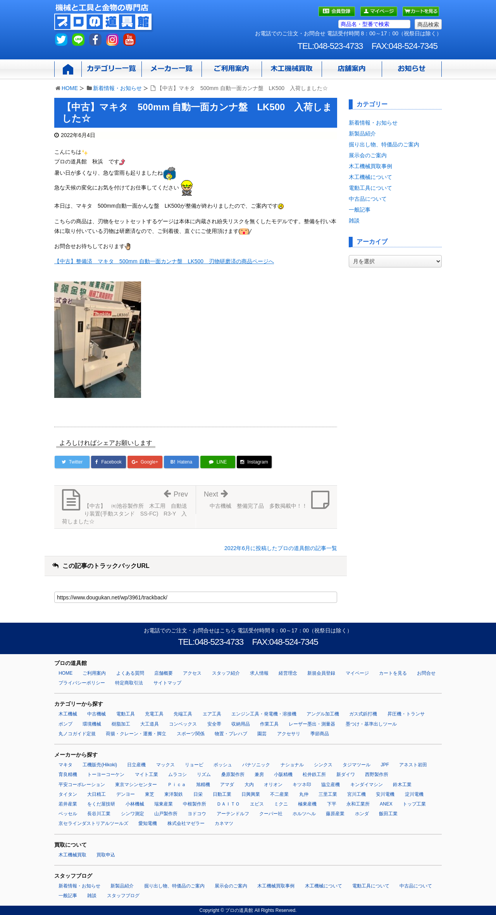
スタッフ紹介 (226, 673)
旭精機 (203, 784)
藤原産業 (335, 813)
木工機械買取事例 (370, 166)
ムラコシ (177, 774)
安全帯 (214, 724)
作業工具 (269, 724)
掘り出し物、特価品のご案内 (384, 144)
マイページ (357, 673)
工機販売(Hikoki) (100, 764)
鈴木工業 (402, 784)
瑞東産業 (163, 804)
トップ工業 (414, 804)
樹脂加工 (121, 724)
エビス (257, 804)
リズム (204, 774)
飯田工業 (388, 813)
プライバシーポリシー (82, 683)
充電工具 (154, 714)
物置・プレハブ (231, 733)
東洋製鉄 (173, 794)
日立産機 (136, 764)
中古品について (368, 199)
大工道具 (149, 724)
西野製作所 (376, 774)
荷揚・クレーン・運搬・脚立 (136, 733)
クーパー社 (270, 813)
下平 (331, 804)
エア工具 (212, 714)
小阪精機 (283, 774)
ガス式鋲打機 (363, 714)
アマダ (227, 784)
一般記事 (359, 210)
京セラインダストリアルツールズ (93, 823)
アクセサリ (288, 733)
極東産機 (307, 804)
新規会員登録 (321, 673)
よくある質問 (130, 673)
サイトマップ (167, 683)
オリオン (273, 784)
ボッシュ (223, 764)
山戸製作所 (165, 813)
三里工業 (328, 794)
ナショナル (292, 764)
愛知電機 (147, 823)
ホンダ (362, 813)
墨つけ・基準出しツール (371, 724)
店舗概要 (163, 673)
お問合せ (426, 673)
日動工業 (222, 794)
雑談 (354, 220)
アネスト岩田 (413, 764)
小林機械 (135, 804)
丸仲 (303, 794)
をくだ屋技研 (101, 804)
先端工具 (183, 714)
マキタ (65, 764)
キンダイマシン (366, 784)
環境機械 (92, 724)
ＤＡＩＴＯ (228, 804)
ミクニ (281, 804)
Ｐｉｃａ (176, 784)
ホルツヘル (304, 813)
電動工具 (125, 714)
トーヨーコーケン (105, 774)
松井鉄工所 (314, 774)
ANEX (386, 804)
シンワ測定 (132, 813)
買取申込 (105, 855)
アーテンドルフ (233, 813)
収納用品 (240, 724)
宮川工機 (356, 794)
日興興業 (250, 794)
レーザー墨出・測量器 (312, 724)
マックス (165, 764)
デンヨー (125, 794)
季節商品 (319, 733)
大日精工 (96, 794)
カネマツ (224, 823)
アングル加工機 (323, 714)
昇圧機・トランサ (406, 714)
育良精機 (68, 774)
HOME (70, 88)
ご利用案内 (94, 673)
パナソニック (256, 764)
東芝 (149, 794)
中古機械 (96, 714)
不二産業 (279, 794)
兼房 (259, 774)
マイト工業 (146, 774)
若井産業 (68, 804)
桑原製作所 (233, 774)
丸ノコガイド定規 (77, 733)
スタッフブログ (123, 895)
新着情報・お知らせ (117, 88)
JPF (385, 764)
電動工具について (370, 188)
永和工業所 (358, 804)
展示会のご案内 (368, 155)
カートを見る (393, 673)
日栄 (198, 794)
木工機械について (370, 177)
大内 (249, 784)
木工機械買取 (72, 855)
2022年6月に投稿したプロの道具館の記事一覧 (280, 548)
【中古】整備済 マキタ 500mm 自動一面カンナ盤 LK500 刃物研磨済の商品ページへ (164, 261)
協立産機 (330, 784)
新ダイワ (345, 774)
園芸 (262, 733)
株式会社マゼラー (186, 823)
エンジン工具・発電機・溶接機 (263, 714)
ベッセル (68, 813)
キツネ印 (302, 784)
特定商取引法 (129, 683)
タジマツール (356, 764)
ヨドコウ (197, 813)
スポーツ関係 (191, 733)
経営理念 (288, 673)
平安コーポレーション (82, 784)
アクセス (192, 673)
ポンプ (65, 724)
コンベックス (183, 724)
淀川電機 (414, 794)
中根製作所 (194, 804)
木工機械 (68, 714)
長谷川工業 (98, 813)
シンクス (323, 764)
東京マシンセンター (136, 784)
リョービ (194, 764)
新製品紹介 (362, 133)
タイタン (68, 794)
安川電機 (385, 794)
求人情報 (259, 673)
